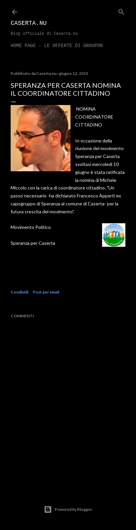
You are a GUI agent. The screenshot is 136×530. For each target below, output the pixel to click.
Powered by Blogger (68, 509)
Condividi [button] (19, 292)
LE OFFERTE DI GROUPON (73, 45)
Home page (23, 45)
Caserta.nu (29, 23)
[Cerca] (121, 10)
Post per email (46, 292)
